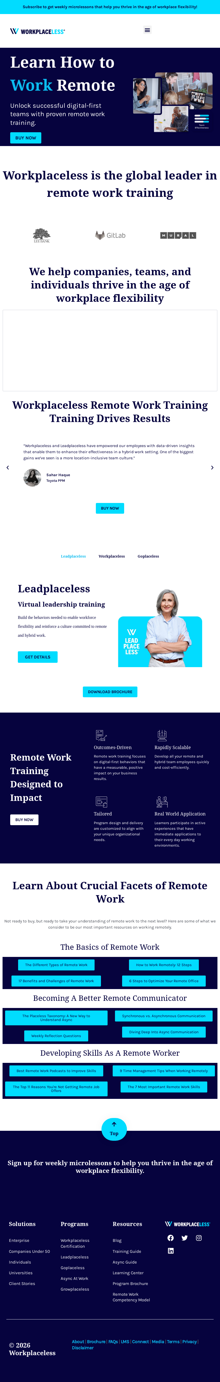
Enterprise (19, 1240)
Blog (117, 1240)
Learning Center (128, 1272)
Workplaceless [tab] (112, 556)
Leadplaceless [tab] (73, 556)
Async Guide (125, 1262)
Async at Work (74, 1278)
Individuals (20, 1262)
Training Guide (127, 1251)
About (78, 1341)
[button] (147, 30)
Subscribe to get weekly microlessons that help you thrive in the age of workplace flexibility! (110, 6)
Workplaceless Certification (75, 1243)
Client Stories (22, 1283)
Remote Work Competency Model (131, 1297)
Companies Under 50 (29, 1251)
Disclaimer (82, 1348)
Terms (173, 1341)
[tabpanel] (110, 622)
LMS (125, 1341)
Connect (140, 1341)
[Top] (114, 1124)
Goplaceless (73, 1267)
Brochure (96, 1341)
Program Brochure (130, 1283)
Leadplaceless (75, 1256)
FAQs (113, 1341)
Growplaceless (75, 1289)
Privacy (189, 1341)
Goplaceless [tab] (148, 556)
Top (114, 1133)
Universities (21, 1272)
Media (158, 1341)
